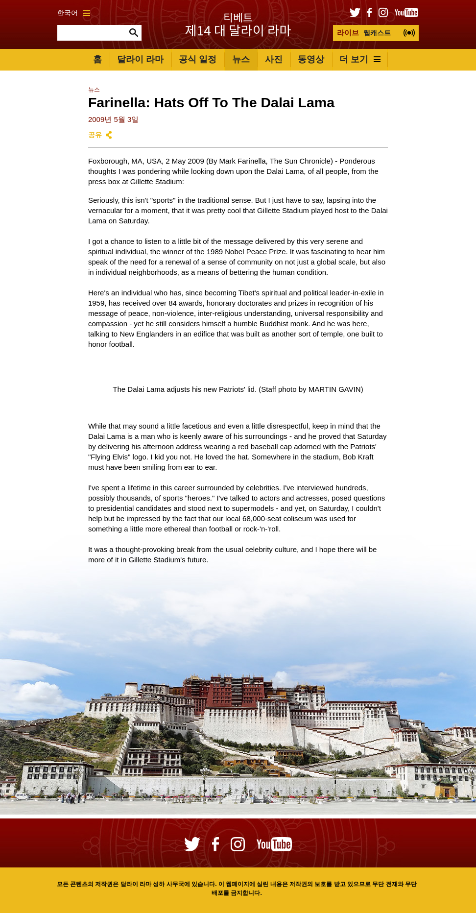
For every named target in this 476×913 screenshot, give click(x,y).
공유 (95, 135)
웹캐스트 (364, 32)
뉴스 (241, 59)
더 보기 (360, 59)
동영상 (311, 59)
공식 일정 (197, 59)
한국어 (73, 13)
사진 (274, 59)
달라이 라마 (140, 59)
